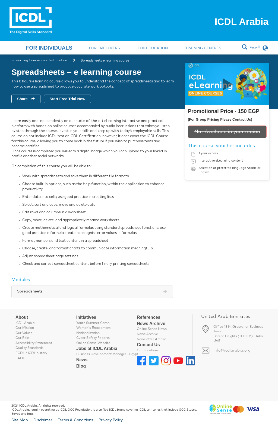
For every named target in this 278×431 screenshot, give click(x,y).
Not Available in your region (227, 131)
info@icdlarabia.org (232, 350)
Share (26, 99)
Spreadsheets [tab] (30, 291)
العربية (255, 47)
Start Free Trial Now (67, 99)
